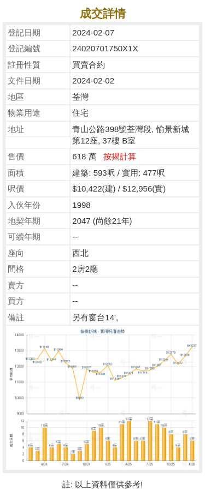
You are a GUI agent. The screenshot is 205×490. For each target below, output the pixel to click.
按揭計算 (119, 156)
